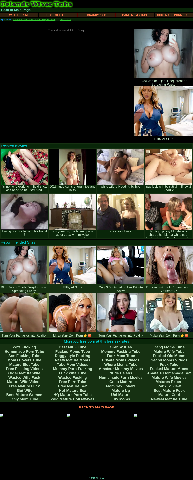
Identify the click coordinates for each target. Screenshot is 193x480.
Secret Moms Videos (169, 360)
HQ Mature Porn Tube (73, 395)
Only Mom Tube (24, 399)
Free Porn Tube (72, 382)
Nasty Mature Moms (72, 360)
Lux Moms (121, 399)
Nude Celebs (120, 373)
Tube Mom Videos (72, 364)
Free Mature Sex (72, 386)
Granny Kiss (96, 15)
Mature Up (121, 390)
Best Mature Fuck (169, 390)
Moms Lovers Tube (24, 360)
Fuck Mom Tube (121, 356)
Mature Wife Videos (24, 382)
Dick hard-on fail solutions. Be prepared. (34, 19)
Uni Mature (120, 395)
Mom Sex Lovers (121, 386)
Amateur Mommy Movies (121, 369)
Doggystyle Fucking (72, 356)
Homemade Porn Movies (121, 377)
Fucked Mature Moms (169, 369)
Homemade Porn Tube (173, 15)
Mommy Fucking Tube (120, 351)
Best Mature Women (24, 395)
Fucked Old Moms (169, 356)
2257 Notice (96, 478)
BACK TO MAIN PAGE (96, 407)
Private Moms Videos (121, 360)
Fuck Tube (169, 364)
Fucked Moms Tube (72, 351)
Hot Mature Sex (72, 390)
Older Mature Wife (24, 373)
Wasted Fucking (72, 377)
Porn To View (169, 386)
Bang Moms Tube (135, 15)
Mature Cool (169, 395)
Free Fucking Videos (24, 369)
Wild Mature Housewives (73, 399)
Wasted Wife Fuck (24, 377)
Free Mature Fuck (24, 386)
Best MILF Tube (57, 15)
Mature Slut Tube (24, 364)
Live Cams (65, 19)
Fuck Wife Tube (72, 373)
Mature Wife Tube (169, 351)
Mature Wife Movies (169, 377)
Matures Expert (169, 382)
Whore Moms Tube (120, 364)
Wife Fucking (19, 15)
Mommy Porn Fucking (72, 369)
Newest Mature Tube (169, 399)
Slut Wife (24, 390)
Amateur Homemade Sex (169, 373)
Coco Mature (120, 382)
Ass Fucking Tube (24, 356)
